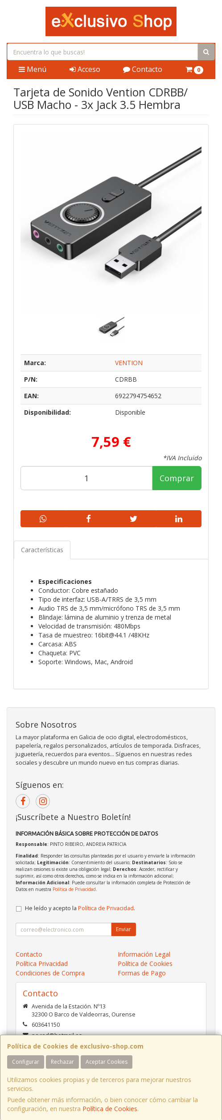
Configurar (25, 1062)
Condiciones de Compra (50, 973)
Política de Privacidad (74, 889)
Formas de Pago (142, 973)
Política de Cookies (109, 1108)
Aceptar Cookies (106, 1062)
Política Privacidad (42, 963)
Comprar (177, 478)
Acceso (85, 69)
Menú (32, 69)
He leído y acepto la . (80, 908)
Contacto (142, 69)
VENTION (129, 362)
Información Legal (144, 954)
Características (42, 549)
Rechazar (62, 1062)
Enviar (123, 929)
